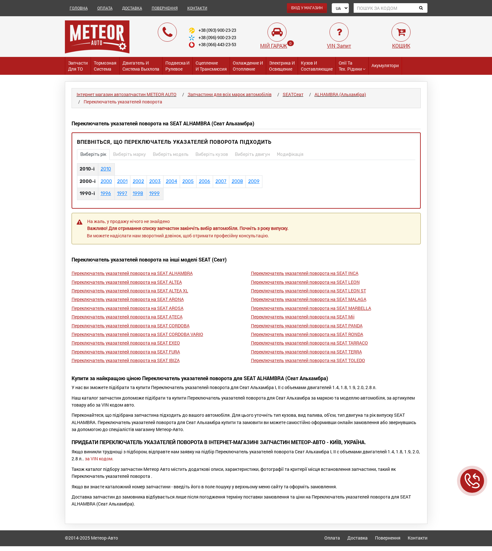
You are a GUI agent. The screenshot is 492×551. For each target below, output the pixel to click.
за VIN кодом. (99, 459)
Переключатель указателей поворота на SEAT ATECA (127, 317)
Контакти (417, 538)
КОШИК (401, 45)
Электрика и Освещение (282, 66)
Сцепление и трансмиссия (211, 66)
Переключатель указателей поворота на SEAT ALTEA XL (130, 291)
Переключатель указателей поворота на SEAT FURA (126, 352)
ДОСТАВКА (132, 7)
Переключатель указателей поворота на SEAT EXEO (126, 343)
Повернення (387, 538)
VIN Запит (339, 45)
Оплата (332, 538)
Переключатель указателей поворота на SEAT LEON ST (308, 291)
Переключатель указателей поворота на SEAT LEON (305, 282)
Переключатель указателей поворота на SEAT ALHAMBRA (132, 273)
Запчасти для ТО (78, 66)
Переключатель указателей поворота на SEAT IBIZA (126, 360)
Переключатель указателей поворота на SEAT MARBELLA (311, 308)
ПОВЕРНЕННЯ (165, 7)
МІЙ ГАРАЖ (273, 45)
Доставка (357, 538)
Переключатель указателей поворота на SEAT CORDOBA (131, 326)
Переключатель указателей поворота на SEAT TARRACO (309, 343)
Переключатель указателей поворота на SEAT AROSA (128, 308)
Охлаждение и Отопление (248, 66)
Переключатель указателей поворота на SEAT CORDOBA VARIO (137, 334)
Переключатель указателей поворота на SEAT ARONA (128, 299)
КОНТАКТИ (197, 7)
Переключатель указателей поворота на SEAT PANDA (307, 326)
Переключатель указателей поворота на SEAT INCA (304, 273)
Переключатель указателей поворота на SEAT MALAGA (308, 299)
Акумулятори (385, 65)
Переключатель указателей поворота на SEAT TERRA (306, 352)
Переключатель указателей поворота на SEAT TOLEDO (308, 360)
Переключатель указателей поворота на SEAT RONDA (307, 334)
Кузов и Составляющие (317, 66)
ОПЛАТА (105, 7)
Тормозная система (105, 66)
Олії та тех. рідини (352, 66)
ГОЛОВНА (79, 7)
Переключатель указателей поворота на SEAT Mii (303, 317)
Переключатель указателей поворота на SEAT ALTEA (127, 282)
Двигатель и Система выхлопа (141, 66)
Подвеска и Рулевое (177, 66)
